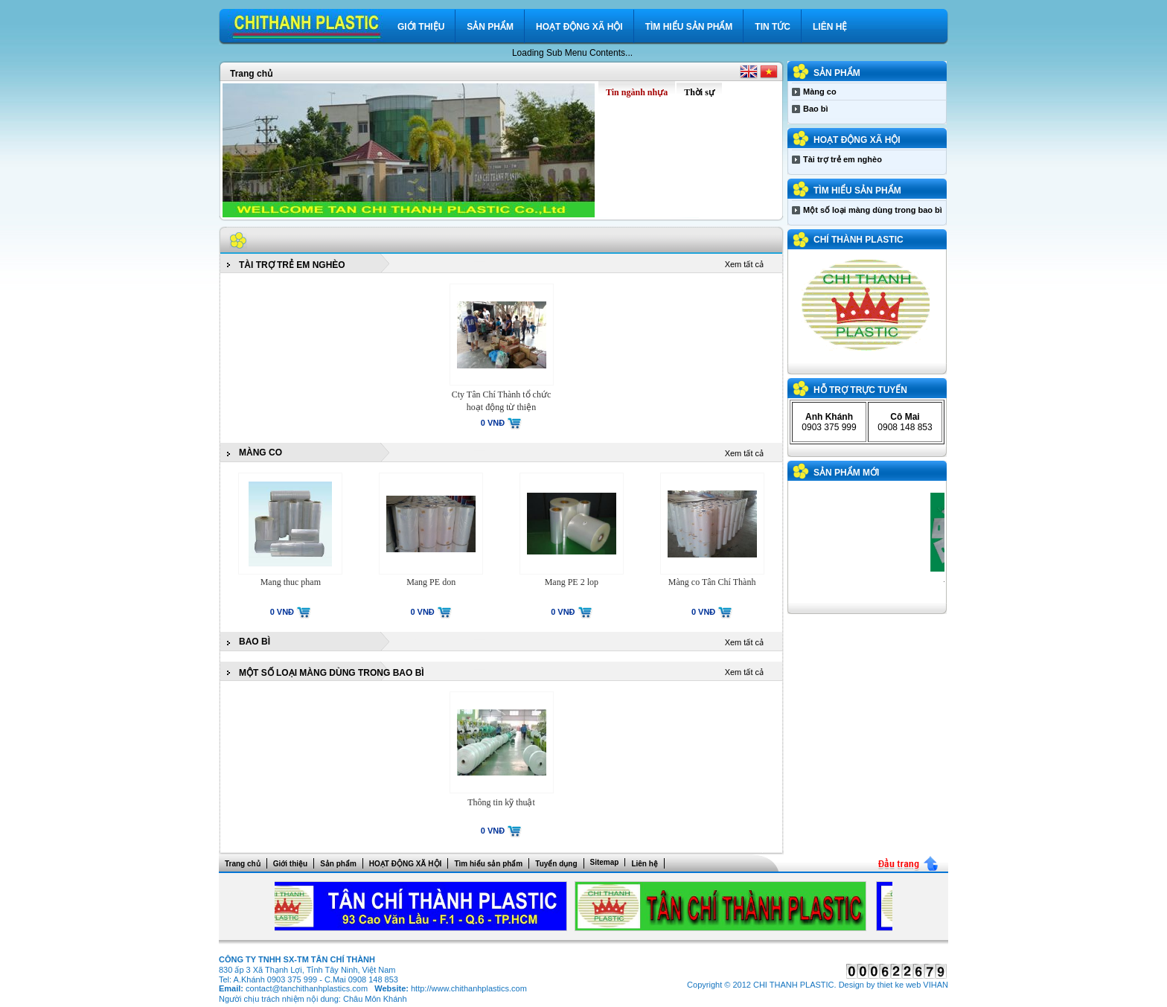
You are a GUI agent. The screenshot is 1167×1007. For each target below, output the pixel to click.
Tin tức (772, 27)
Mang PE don (430, 582)
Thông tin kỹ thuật (501, 802)
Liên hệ (830, 27)
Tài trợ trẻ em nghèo (292, 265)
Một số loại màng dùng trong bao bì (331, 673)
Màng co (260, 452)
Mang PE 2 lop (571, 582)
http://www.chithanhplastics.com (469, 988)
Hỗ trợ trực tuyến (860, 390)
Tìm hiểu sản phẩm (689, 27)
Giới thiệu (420, 27)
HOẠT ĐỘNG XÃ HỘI (579, 27)
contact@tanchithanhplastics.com (307, 988)
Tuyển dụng (556, 864)
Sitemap (604, 862)
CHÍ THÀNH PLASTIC (858, 239)
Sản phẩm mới (846, 472)
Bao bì (254, 641)
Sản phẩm (490, 27)
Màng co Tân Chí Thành (712, 582)
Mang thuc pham (290, 582)
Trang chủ (251, 73)
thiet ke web (899, 984)
